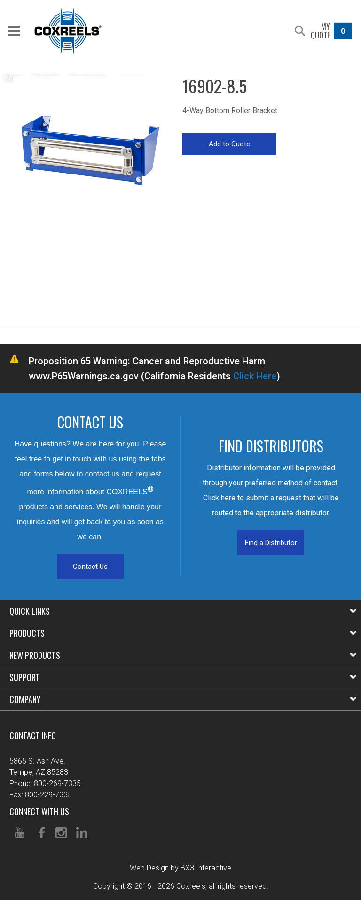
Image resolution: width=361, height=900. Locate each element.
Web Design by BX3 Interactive (180, 867)
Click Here (254, 376)
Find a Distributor (271, 542)
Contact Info (32, 735)
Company (182, 699)
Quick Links (182, 611)
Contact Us (90, 566)
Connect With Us (39, 811)
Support (182, 677)
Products (182, 633)
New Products (182, 655)
